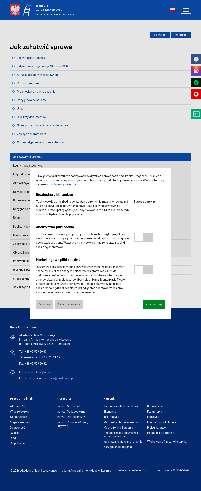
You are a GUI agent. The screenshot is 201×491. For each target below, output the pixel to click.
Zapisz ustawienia (69, 304)
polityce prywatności (63, 184)
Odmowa (44, 304)
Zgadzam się (154, 304)
